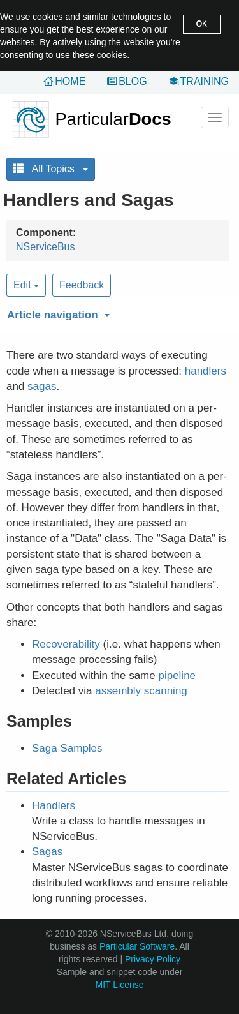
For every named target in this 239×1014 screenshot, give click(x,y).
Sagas (47, 852)
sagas (41, 386)
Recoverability (66, 644)
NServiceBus (45, 246)
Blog (133, 81)
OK (201, 23)
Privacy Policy (152, 959)
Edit (26, 285)
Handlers (53, 806)
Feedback (81, 285)
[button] (116, 312)
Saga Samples (67, 748)
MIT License (120, 985)
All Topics (50, 168)
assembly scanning (141, 691)
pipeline (177, 675)
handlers (205, 371)
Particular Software (137, 946)
